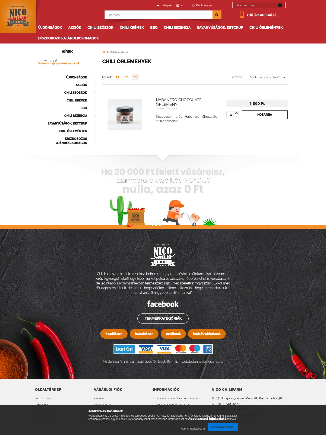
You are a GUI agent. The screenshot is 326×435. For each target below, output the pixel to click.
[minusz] (236, 113)
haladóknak (144, 333)
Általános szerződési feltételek (176, 398)
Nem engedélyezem (193, 428)
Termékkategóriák (163, 318)
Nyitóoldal (43, 398)
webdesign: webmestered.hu (202, 361)
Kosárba (264, 115)
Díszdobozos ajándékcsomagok (68, 38)
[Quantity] (232, 115)
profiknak (173, 333)
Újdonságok (50, 28)
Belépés (160, 5)
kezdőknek (113, 333)
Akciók (74, 28)
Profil (181, 5)
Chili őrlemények (266, 28)
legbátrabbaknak (207, 333)
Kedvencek (203, 5)
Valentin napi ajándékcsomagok (59, 63)
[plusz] (236, 116)
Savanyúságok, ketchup (220, 28)
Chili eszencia (177, 28)
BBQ (153, 28)
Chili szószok (100, 28)
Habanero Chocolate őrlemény (179, 102)
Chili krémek (132, 28)
